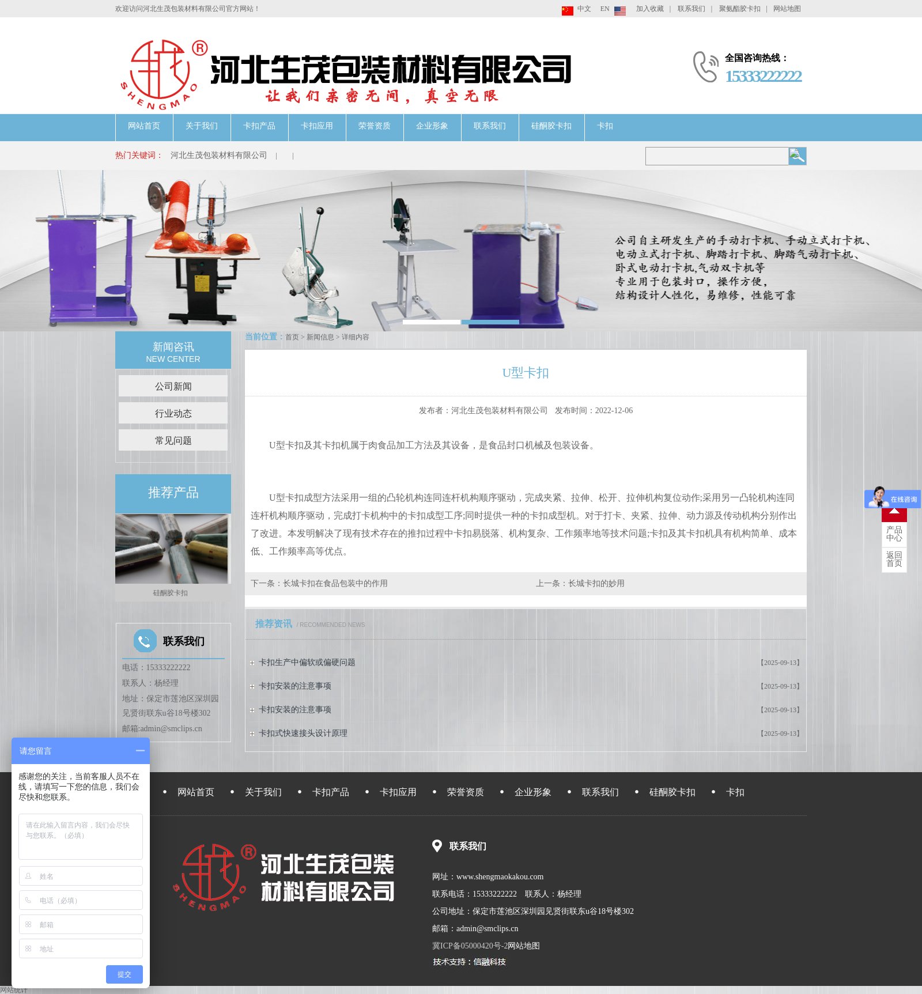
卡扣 (605, 126)
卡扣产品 (259, 126)
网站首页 (144, 126)
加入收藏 (650, 9)
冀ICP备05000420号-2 (470, 946)
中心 (894, 534)
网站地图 (787, 9)
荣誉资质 (374, 126)
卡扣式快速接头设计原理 (303, 733)
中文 (584, 9)
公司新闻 (173, 386)
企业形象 (432, 126)
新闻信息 (320, 337)
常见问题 (173, 440)
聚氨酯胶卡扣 (740, 9)
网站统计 (14, 990)
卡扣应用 (317, 126)
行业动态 (173, 413)
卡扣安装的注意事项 (295, 686)
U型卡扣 (286, 445)
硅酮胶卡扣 (551, 126)
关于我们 (202, 126)
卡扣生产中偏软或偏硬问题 (307, 662)
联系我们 (691, 9)
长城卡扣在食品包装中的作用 (335, 583)
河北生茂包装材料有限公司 (219, 155)
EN (605, 9)
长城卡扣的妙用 (596, 583)
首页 (292, 337)
